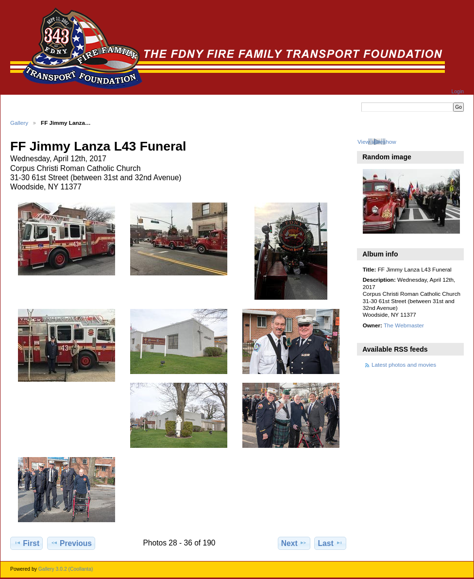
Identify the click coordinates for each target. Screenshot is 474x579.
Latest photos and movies (404, 364)
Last (330, 543)
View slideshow (376, 141)
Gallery (19, 122)
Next (294, 543)
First (26, 543)
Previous (71, 543)
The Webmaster (404, 325)
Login (458, 91)
